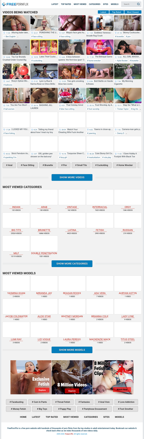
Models (114, 4)
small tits (82, 165)
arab (44, 199)
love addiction (126, 402)
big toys (42, 409)
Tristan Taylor (123, 109)
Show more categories (72, 263)
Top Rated (66, 4)
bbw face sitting (67, 109)
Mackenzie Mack (100, 331)
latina (72, 222)
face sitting (37, 36)
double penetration (44, 245)
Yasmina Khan (16, 285)
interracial (100, 199)
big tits (135, 109)
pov (129, 36)
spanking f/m (10, 157)
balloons (8, 85)
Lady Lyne (127, 308)
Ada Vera (100, 285)
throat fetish (63, 402)
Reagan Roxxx (72, 285)
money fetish (19, 409)
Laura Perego (72, 331)
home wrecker (94, 61)
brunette (120, 36)
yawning (92, 133)
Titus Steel (127, 331)
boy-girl (63, 157)
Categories (94, 4)
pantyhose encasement (95, 409)
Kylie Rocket (122, 61)
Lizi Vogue (44, 331)
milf (16, 245)
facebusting (17, 402)
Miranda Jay (44, 285)
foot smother (126, 409)
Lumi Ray (16, 331)
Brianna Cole (100, 308)
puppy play (65, 409)
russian (127, 222)
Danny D (120, 133)
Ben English (10, 36)
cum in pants (40, 402)
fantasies (85, 402)
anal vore (105, 402)
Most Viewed (80, 4)
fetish (100, 222)
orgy (127, 199)
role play (107, 157)
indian (16, 199)
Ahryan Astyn (127, 285)
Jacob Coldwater (16, 308)
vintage (72, 199)
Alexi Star (44, 308)
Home (15, 2)
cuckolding (37, 61)
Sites (105, 4)
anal (9, 165)
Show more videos (72, 177)
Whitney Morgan (72, 308)
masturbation (94, 157)
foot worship (93, 109)
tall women (9, 109)
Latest (54, 4)
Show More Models (72, 349)
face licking (10, 133)
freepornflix (69, 434)
